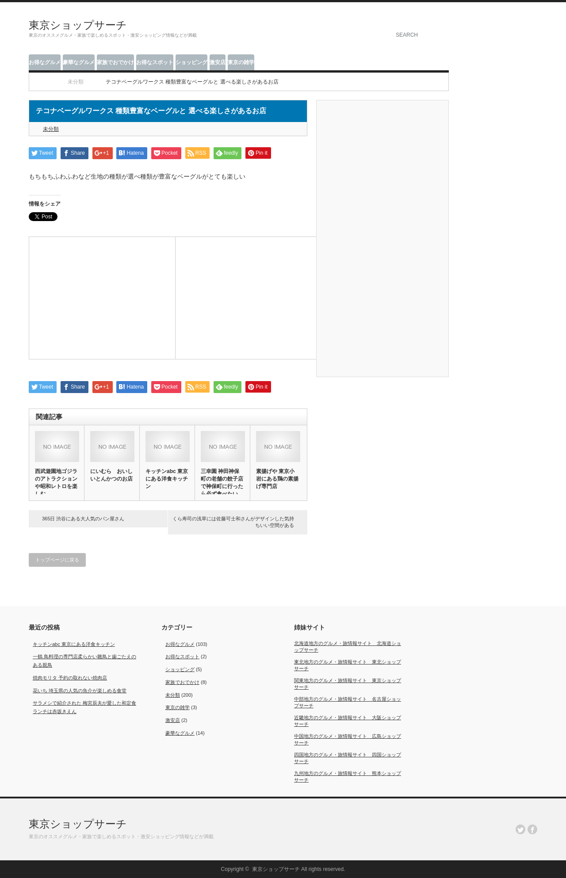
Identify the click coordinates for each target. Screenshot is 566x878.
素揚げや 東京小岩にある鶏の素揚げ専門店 (277, 478)
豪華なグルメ (79, 62)
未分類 (51, 129)
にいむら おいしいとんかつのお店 (111, 475)
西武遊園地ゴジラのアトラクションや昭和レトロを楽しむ (56, 482)
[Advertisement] (102, 296)
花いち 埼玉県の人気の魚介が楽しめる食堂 (79, 690)
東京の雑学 (241, 62)
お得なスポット (154, 62)
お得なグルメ (45, 62)
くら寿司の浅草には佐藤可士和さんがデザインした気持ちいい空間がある (233, 522)
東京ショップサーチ (78, 25)
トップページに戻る (57, 559)
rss (508, 15)
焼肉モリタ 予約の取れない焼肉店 (70, 677)
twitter (520, 15)
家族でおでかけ (115, 62)
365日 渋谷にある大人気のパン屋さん (83, 518)
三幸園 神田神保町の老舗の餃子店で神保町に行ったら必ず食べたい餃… (222, 486)
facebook (532, 15)
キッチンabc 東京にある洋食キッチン (166, 478)
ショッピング (191, 62)
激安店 (218, 62)
